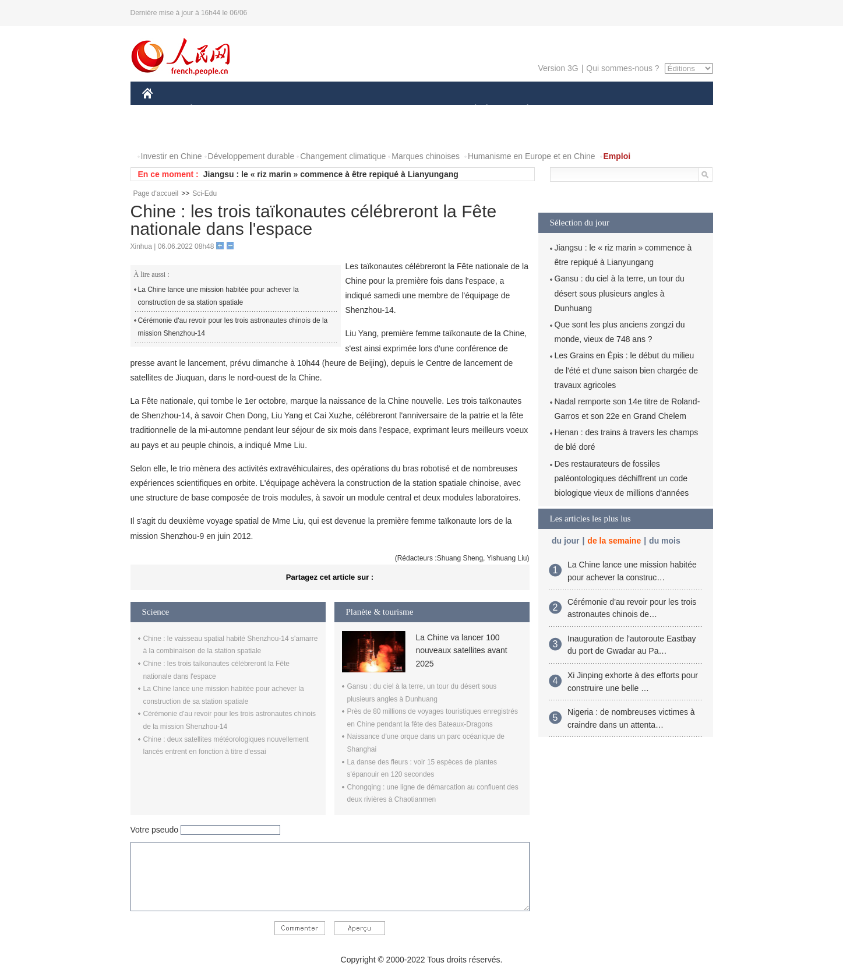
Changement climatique (343, 156)
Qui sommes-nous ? (622, 68)
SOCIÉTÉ (470, 110)
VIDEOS (212, 133)
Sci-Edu (204, 193)
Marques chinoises (425, 156)
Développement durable (251, 156)
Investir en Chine (171, 156)
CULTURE (418, 110)
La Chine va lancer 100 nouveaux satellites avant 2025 (461, 650)
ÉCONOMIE (212, 110)
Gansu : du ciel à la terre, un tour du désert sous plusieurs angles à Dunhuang (620, 293)
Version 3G (558, 68)
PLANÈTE (521, 110)
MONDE (266, 110)
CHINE (162, 110)
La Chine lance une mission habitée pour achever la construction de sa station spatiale (218, 295)
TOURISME (618, 110)
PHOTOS (166, 133)
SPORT (568, 110)
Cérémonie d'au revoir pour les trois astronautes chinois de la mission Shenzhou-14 (233, 326)
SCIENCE (366, 110)
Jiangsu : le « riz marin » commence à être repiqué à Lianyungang (330, 174)
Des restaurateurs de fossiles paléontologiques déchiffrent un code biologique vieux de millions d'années (622, 478)
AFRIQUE (315, 110)
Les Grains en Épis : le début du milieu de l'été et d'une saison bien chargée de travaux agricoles (627, 370)
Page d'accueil (156, 193)
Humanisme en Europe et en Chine (531, 156)
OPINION (672, 110)
